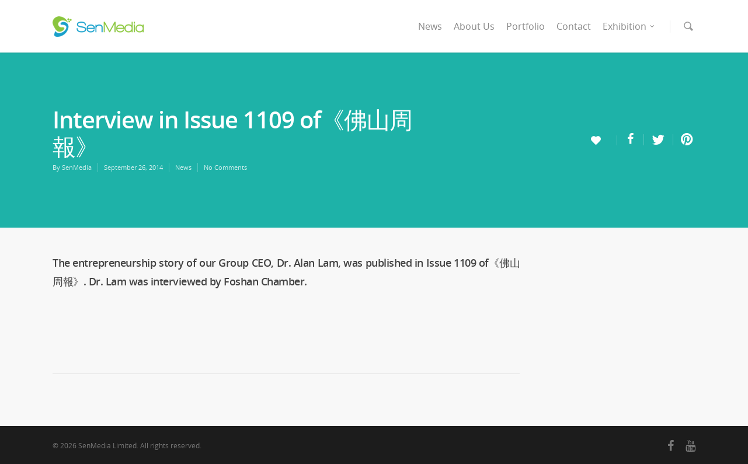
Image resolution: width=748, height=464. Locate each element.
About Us (474, 26)
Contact (573, 26)
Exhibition (629, 26)
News (430, 26)
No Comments (225, 167)
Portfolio (525, 26)
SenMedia (77, 167)
